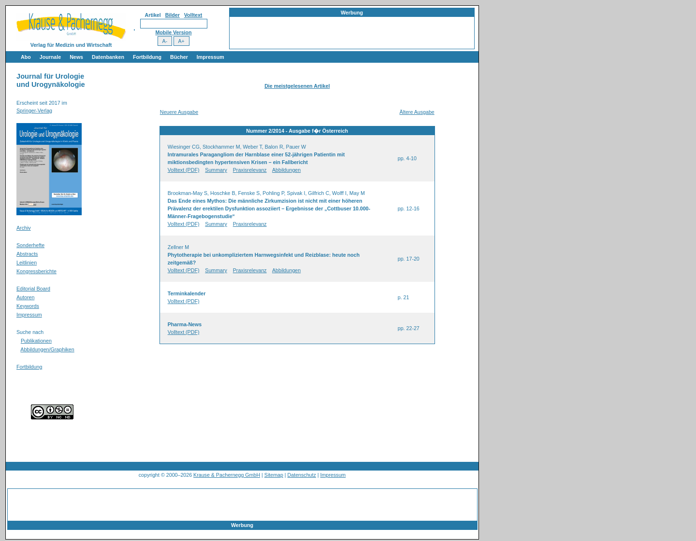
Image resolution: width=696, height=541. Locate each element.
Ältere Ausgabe (416, 112)
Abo (26, 57)
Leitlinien (26, 262)
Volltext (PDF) (184, 170)
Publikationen (36, 341)
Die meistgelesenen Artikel (297, 86)
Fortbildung (147, 57)
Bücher (179, 57)
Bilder (172, 15)
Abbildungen (286, 170)
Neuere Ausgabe (179, 112)
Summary (216, 170)
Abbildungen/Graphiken (47, 349)
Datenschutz (302, 475)
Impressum (210, 57)
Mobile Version (173, 32)
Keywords (27, 306)
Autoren (25, 297)
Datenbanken (108, 57)
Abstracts (27, 254)
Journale (50, 57)
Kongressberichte (36, 271)
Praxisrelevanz (250, 170)
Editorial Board (33, 288)
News (76, 57)
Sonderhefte (30, 245)
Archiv (23, 228)
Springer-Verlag (34, 110)
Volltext (193, 15)
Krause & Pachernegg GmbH (226, 475)
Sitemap (273, 475)
